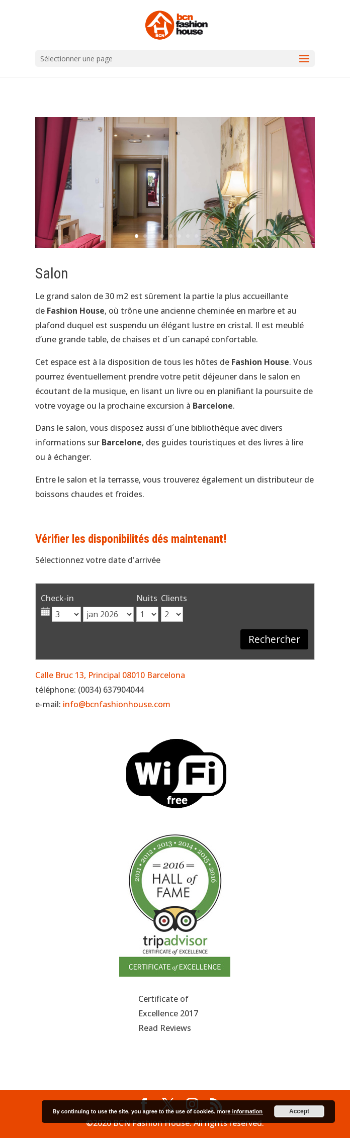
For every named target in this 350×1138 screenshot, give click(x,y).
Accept (299, 1111)
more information (239, 1111)
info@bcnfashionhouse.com (116, 704)
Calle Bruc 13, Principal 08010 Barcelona (110, 675)
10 (213, 236)
